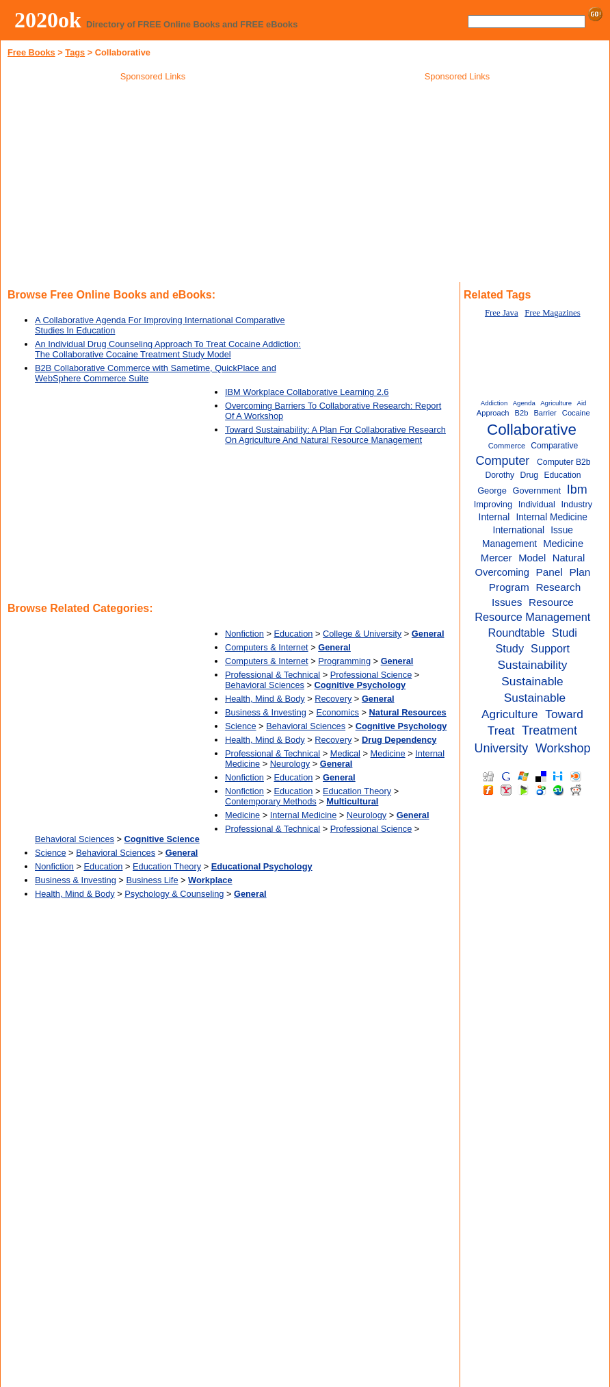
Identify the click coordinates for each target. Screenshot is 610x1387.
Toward (564, 714)
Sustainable (532, 681)
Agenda (524, 403)
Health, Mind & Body (265, 699)
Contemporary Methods (271, 801)
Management (509, 544)
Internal (494, 517)
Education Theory (357, 791)
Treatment (549, 730)
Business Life (152, 880)
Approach (493, 413)
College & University (362, 633)
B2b (522, 413)
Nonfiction (244, 633)
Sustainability (533, 665)
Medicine (387, 753)
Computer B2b (563, 462)
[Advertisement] (153, 184)
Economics (337, 712)
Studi (564, 632)
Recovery (333, 699)
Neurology (290, 764)
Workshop (562, 748)
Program (509, 587)
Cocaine (576, 413)
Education (293, 633)
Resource (551, 602)
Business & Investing (265, 712)
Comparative (554, 445)
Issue (562, 530)
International (519, 530)
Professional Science (371, 675)
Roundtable (516, 632)
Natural (569, 557)
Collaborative (531, 429)
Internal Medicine (303, 815)
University (501, 748)
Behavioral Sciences (264, 685)
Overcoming (502, 572)
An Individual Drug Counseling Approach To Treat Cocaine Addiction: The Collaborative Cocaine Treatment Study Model (168, 349)
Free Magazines (552, 313)
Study (509, 648)
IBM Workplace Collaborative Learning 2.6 (306, 392)
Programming (344, 661)
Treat (501, 730)
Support (550, 648)
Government (537, 490)
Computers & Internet (266, 647)
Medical (345, 753)
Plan (580, 572)
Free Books (31, 52)
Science (240, 726)
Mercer (496, 557)
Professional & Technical (272, 675)
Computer (503, 461)
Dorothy (500, 475)
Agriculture (556, 403)
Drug (529, 475)
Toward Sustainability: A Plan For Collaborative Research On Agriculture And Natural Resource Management (335, 434)
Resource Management (532, 617)
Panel (548, 572)
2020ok (47, 20)
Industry (577, 504)
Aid (582, 403)
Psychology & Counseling (174, 894)
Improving (493, 504)
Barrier (544, 413)
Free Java (501, 313)
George (492, 490)
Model (532, 557)
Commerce (506, 446)
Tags (75, 52)
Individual (536, 504)
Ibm (577, 489)
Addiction (494, 403)
